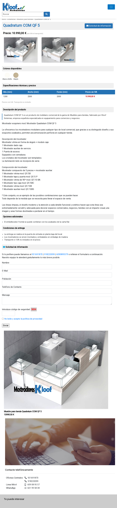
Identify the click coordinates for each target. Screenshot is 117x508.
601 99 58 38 (32, 488)
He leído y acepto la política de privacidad (23, 319)
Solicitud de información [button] (98, 26)
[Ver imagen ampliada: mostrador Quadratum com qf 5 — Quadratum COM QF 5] (21, 50)
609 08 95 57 (32, 484)
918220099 (49, 254)
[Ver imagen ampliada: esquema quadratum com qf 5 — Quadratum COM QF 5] (58, 50)
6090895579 (62, 254)
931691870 (37, 254)
